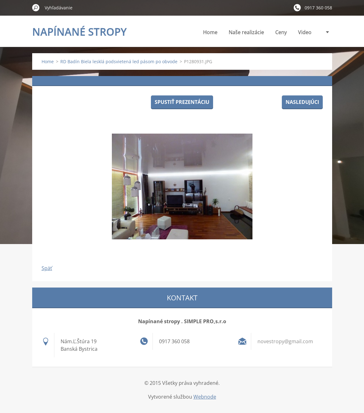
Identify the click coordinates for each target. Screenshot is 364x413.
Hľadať (36, 7)
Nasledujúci (302, 102)
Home (210, 32)
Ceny (281, 32)
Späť (47, 268)
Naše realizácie (246, 32)
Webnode (204, 396)
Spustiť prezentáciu (182, 102)
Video (305, 32)
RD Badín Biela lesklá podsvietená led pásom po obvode (118, 61)
